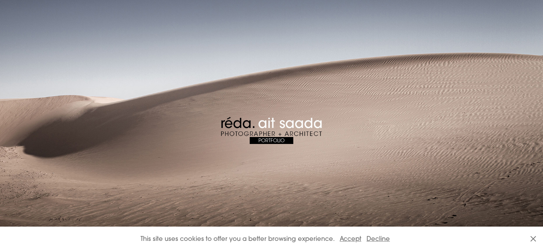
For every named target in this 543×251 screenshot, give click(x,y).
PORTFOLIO (271, 140)
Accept (350, 239)
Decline (378, 239)
